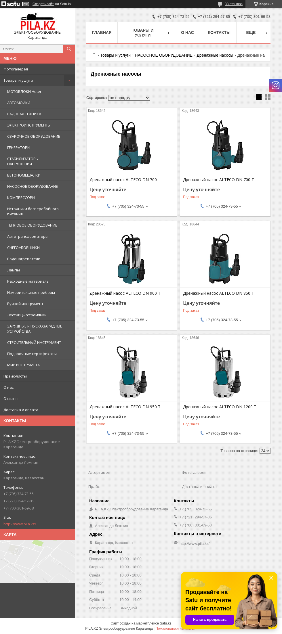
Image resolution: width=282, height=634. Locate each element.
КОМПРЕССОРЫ (21, 197)
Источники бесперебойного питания (33, 211)
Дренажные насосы (215, 55)
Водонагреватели (23, 258)
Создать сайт (43, 4)
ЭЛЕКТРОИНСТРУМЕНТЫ (29, 125)
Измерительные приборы (31, 292)
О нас (8, 387)
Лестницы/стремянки (27, 314)
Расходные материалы (28, 281)
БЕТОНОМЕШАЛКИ (24, 175)
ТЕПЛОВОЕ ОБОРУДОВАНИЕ (32, 225)
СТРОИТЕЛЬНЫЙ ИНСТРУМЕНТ (34, 342)
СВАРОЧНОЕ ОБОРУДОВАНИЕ (33, 136)
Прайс (94, 486)
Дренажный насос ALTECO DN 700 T (218, 179)
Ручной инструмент (25, 303)
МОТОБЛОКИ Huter (24, 91)
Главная (102, 32)
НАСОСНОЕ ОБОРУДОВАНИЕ (32, 186)
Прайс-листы (15, 376)
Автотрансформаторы (27, 236)
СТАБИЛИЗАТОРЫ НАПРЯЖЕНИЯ (23, 161)
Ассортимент (100, 472)
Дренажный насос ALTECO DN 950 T (125, 406)
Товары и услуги (18, 80)
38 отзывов (234, 4)
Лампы (13, 270)
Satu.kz (165, 623)
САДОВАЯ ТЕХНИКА (24, 113)
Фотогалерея (15, 69)
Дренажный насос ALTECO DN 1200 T (219, 406)
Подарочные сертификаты (32, 353)
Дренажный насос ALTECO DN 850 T (218, 293)
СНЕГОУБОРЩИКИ (23, 247)
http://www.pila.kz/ (19, 523)
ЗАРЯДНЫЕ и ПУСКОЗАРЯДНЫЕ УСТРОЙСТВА (34, 328)
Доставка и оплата (20, 409)
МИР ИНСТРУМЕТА (23, 364)
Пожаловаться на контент (176, 629)
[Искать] (69, 49)
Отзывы (10, 398)
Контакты (219, 32)
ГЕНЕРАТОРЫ (18, 147)
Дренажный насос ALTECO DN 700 (123, 179)
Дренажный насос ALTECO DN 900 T (125, 293)
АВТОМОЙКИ (18, 102)
